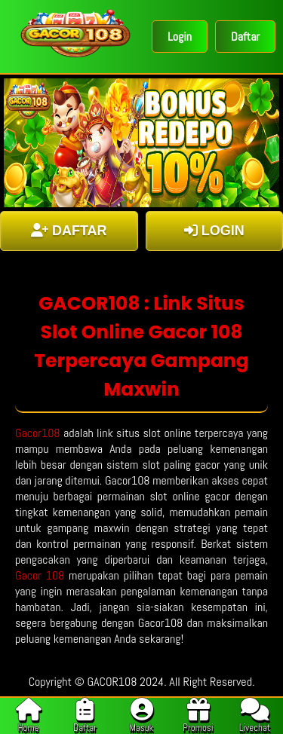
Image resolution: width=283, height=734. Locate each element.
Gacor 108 (39, 575)
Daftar (245, 36)
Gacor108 (37, 433)
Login (180, 36)
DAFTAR (69, 230)
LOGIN (214, 230)
